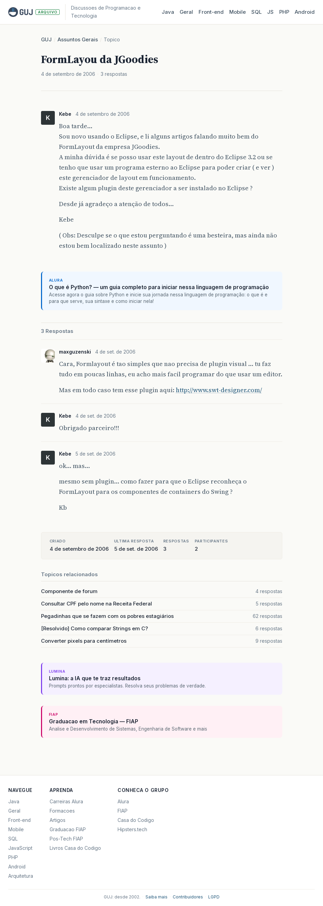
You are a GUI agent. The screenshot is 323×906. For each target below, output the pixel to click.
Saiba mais (156, 896)
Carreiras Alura (66, 801)
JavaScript (20, 848)
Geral (186, 12)
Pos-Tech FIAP (66, 839)
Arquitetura (20, 876)
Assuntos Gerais (78, 39)
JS (270, 12)
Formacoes (62, 811)
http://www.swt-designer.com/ (219, 390)
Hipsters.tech (132, 829)
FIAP (123, 811)
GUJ (46, 39)
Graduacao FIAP (68, 829)
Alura (123, 801)
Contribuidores (188, 896)
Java (168, 12)
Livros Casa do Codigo (75, 848)
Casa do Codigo (136, 820)
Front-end (19, 820)
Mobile (237, 12)
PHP (284, 12)
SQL (256, 12)
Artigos (57, 820)
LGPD (214, 896)
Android (305, 12)
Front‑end (211, 12)
